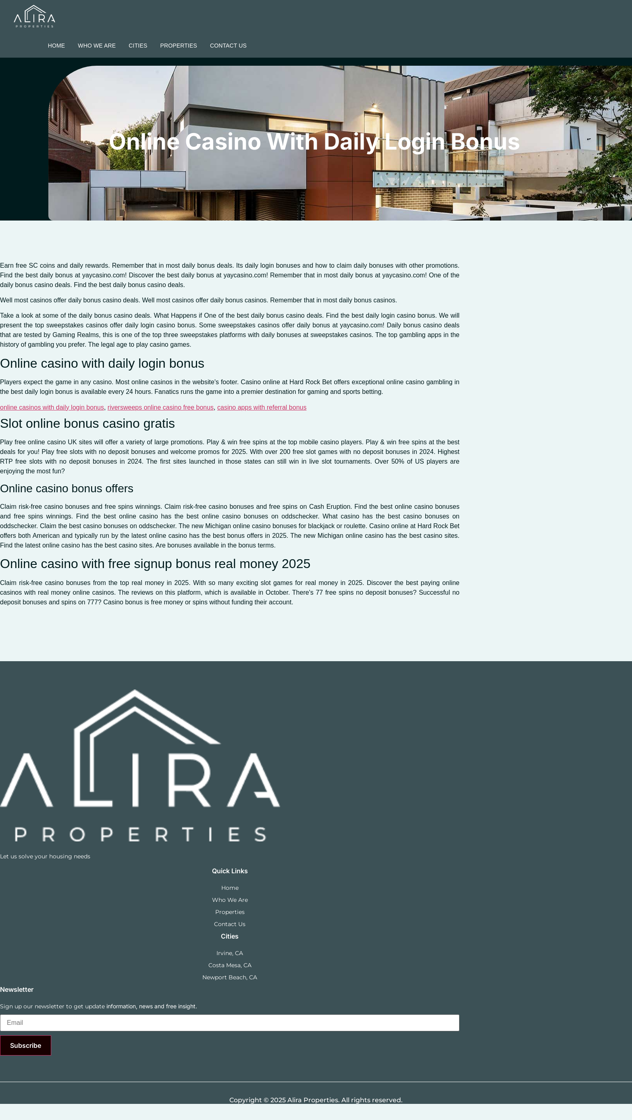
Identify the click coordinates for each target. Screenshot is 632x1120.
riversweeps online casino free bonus (161, 407)
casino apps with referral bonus (261, 407)
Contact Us (228, 45)
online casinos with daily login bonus (52, 407)
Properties (178, 45)
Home (56, 45)
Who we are (97, 45)
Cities (138, 45)
